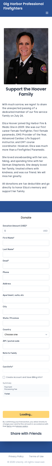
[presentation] (24, 404)
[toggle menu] (47, 13)
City (5, 306)
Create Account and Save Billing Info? (24, 377)
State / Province (11, 318)
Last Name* (8, 249)
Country (7, 329)
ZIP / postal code (11, 341)
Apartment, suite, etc (13, 295)
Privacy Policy (16, 456)
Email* (6, 261)
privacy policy (22, 426)
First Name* (8, 238)
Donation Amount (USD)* (15, 226)
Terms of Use (36, 456)
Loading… (26, 414)
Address (7, 284)
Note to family (10, 353)
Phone (6, 272)
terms (9, 426)
